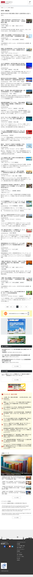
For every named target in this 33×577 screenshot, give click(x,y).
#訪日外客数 (3, 27)
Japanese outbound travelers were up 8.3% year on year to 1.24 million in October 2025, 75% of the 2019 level (16, 510)
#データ (17, 148)
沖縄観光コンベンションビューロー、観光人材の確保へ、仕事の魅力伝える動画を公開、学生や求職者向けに (13, 171)
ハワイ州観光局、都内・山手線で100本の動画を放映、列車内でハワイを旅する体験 (13, 158)
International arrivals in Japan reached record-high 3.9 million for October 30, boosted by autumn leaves (16, 513)
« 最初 (7, 306)
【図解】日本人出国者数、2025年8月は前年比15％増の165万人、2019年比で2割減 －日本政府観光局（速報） (13, 35)
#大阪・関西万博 (13, 233)
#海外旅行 (22, 39)
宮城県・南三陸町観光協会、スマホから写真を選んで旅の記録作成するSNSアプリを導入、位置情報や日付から (13, 49)
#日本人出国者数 (15, 39)
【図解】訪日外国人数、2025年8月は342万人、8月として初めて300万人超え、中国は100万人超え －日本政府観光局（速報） (13, 21)
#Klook (2, 249)
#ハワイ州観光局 (15, 162)
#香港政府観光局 (4, 251)
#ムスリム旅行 (15, 249)
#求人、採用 (14, 175)
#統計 (13, 25)
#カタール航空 (4, 69)
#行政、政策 (16, 69)
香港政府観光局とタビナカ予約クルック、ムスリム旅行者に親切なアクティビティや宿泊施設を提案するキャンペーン (13, 245)
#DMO (2, 53)
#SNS (2, 162)
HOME (2, 7)
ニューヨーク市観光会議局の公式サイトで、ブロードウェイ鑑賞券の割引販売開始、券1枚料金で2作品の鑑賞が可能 (13, 132)
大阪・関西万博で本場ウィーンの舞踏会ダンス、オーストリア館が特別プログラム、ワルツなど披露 (13, 230)
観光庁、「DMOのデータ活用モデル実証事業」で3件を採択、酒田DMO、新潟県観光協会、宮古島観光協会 (13, 144)
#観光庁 (14, 93)
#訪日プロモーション (5, 192)
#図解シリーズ (8, 25)
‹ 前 (11, 306)
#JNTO (2, 25)
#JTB (6, 53)
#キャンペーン (4, 108)
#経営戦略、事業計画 (16, 190)
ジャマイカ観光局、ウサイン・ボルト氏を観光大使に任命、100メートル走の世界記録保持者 (13, 292)
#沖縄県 (19, 175)
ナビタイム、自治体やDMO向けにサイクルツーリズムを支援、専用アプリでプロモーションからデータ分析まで (13, 215)
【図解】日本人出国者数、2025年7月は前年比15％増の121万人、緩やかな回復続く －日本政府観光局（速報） (13, 278)
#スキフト (10, 108)
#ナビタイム (18, 219)
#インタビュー (8, 190)
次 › (26, 306)
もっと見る (16, 366)
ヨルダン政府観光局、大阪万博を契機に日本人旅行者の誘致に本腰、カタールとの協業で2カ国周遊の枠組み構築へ (13, 65)
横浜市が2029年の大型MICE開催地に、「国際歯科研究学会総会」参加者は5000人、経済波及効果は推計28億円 (13, 79)
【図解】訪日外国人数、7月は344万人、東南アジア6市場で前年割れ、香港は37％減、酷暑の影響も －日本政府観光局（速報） (13, 263)
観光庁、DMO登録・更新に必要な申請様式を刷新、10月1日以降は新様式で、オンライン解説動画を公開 (13, 91)
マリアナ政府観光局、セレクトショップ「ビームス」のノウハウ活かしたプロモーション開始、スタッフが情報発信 (13, 202)
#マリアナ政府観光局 (14, 205)
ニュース (5, 7)
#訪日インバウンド (19, 25)
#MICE (18, 81)
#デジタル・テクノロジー (13, 53)
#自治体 (22, 81)
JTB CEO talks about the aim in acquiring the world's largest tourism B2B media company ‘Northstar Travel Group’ (15, 506)
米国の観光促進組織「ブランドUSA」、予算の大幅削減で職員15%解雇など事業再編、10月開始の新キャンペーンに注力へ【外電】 (13, 104)
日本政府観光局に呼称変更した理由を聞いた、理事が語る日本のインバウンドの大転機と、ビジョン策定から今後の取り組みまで (13, 186)
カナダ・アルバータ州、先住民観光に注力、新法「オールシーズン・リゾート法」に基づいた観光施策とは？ (13, 118)
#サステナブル (4, 122)
